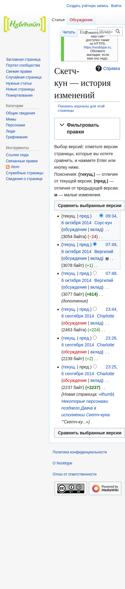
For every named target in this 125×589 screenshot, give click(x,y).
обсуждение (75, 229)
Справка (107, 68)
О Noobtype (62, 463)
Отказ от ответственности (75, 474)
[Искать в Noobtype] (110, 31)
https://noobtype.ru (97, 47)
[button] (87, 128)
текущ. (69, 244)
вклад (96, 229)
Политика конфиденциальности (80, 452)
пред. (84, 216)
